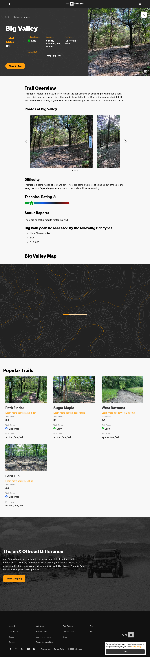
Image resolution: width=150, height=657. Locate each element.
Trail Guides (68, 626)
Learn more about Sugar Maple (69, 412)
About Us (13, 626)
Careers (12, 642)
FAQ (92, 631)
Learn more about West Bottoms (118, 412)
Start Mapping (14, 578)
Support (12, 637)
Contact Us (13, 631)
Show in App (15, 66)
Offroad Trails (68, 631)
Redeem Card (41, 631)
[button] (10, 4)
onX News (40, 626)
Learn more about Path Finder (20, 412)
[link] (54, 196)
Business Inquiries (43, 637)
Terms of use (46, 649)
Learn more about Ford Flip (19, 480)
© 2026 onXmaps (75, 649)
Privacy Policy (59, 649)
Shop (65, 637)
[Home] (75, 4)
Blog (92, 626)
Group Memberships (44, 642)
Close (125, 651)
